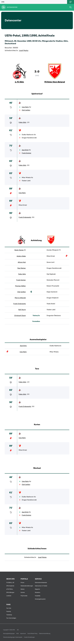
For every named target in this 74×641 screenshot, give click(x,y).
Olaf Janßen (26, 110)
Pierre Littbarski (20, 298)
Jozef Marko (23, 50)
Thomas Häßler (20, 286)
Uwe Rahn (25, 107)
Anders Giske (21, 256)
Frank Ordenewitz (25, 217)
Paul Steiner (21, 268)
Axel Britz (25, 150)
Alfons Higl (22, 262)
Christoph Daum (20, 315)
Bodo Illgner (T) (20, 250)
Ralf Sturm (22, 309)
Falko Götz (22, 122)
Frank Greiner (26, 153)
